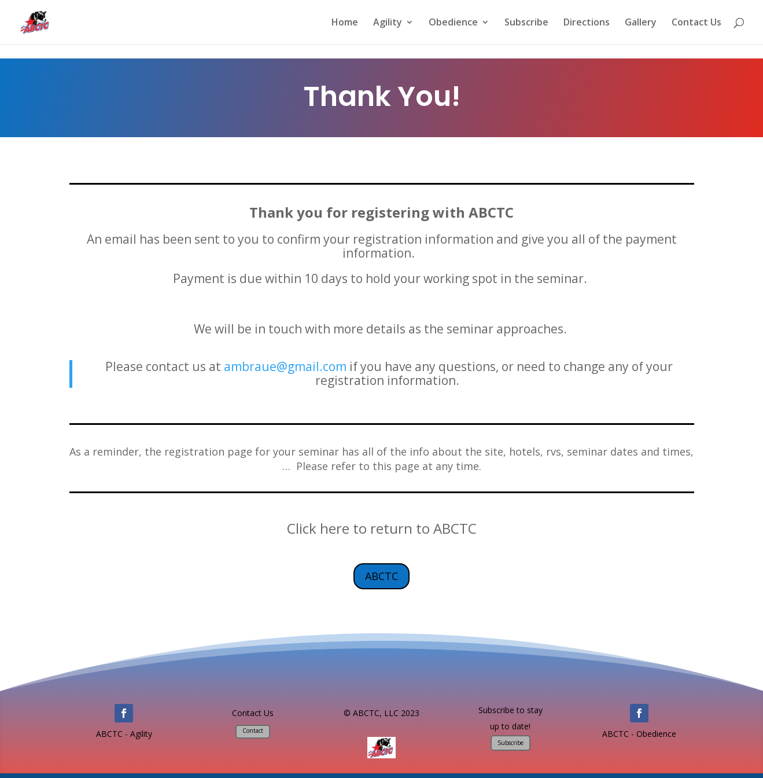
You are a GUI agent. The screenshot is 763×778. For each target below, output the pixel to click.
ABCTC (381, 576)
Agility (387, 23)
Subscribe (526, 23)
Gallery (641, 23)
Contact (252, 730)
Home (344, 23)
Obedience (453, 23)
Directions (586, 23)
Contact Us (696, 23)
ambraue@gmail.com (285, 366)
